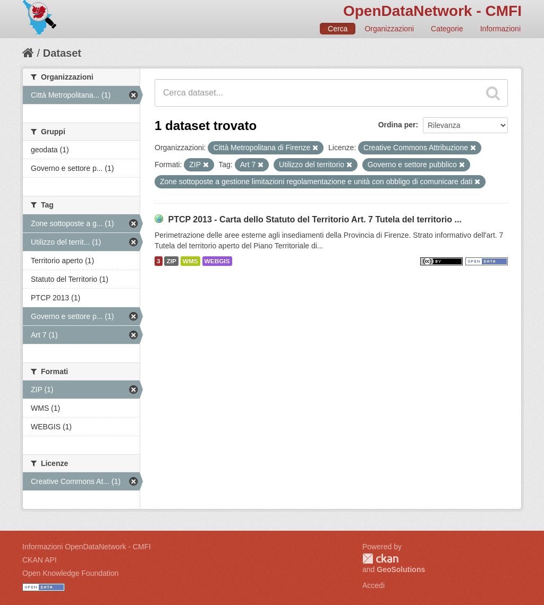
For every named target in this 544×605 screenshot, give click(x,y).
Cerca (337, 28)
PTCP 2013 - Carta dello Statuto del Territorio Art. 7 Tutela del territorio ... (314, 219)
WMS (190, 261)
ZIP (171, 261)
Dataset (62, 53)
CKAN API (39, 560)
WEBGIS (217, 261)
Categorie (447, 28)
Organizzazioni (389, 28)
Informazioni (500, 28)
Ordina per (397, 124)
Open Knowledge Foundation (70, 573)
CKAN (380, 558)
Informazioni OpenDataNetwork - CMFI (86, 546)
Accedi (373, 585)
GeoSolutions (401, 569)
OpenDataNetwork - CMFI (432, 11)
